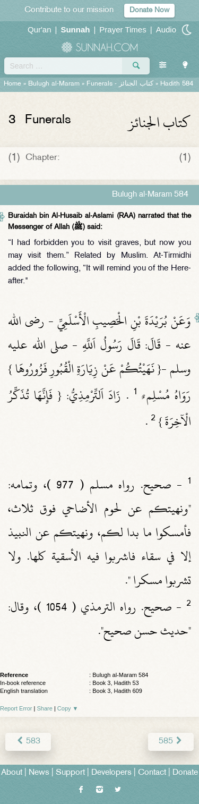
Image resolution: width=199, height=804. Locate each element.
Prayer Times (122, 29)
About (11, 773)
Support (70, 773)
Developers (111, 773)
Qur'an (39, 29)
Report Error (16, 708)
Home (12, 84)
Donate (185, 773)
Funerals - (119, 84)
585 (171, 742)
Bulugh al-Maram (54, 84)
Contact (152, 773)
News (39, 773)
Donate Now (149, 10)
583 (28, 742)
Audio (166, 29)
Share (45, 708)
